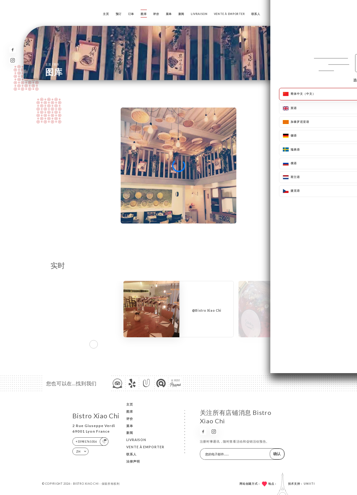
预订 (119, 14)
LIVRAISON (199, 14)
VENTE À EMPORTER (229, 14)
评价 (156, 14)
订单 (131, 14)
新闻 (181, 14)
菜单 (169, 14)
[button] (311, 344)
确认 (277, 453)
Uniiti (309, 483)
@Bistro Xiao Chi (206, 310)
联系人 (255, 14)
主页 (106, 14)
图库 (144, 14)
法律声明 (133, 461)
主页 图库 (52, 64)
